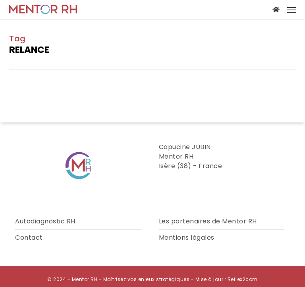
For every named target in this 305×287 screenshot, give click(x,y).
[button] (291, 10)
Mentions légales (186, 237)
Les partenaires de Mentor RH (208, 221)
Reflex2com (243, 279)
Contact (29, 237)
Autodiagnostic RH (45, 221)
